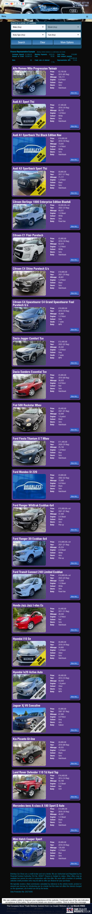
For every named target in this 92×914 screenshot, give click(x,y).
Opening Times (78, 905)
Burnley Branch (29, 905)
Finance (60, 905)
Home (10, 905)
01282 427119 (82, 2)
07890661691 (82, 5)
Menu (4, 16)
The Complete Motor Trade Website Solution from (46, 910)
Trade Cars (44, 905)
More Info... (74, 93)
